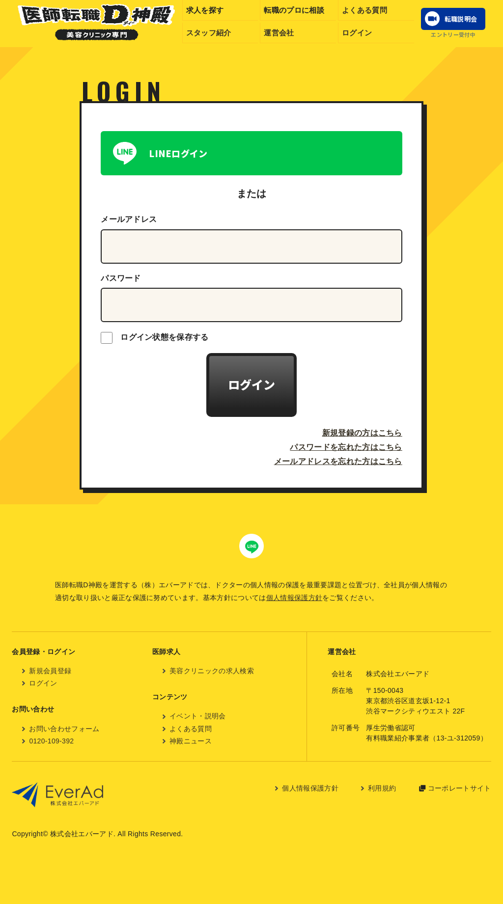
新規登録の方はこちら (362, 433)
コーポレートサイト (459, 788)
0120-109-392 (51, 741)
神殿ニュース (190, 741)
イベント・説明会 (197, 716)
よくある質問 (364, 10)
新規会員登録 (50, 671)
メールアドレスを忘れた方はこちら (338, 461)
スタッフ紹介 (208, 32)
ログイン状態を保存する (155, 338)
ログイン (357, 32)
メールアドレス (129, 219)
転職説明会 (461, 19)
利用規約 (382, 788)
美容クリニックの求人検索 (211, 671)
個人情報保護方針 (294, 598)
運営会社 (279, 32)
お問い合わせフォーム (64, 729)
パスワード (121, 278)
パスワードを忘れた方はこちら (346, 447)
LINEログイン (178, 153)
